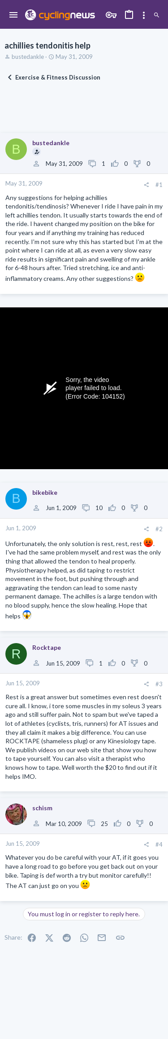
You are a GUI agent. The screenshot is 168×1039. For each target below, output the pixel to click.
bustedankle (28, 56)
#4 (159, 844)
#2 (159, 529)
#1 (159, 184)
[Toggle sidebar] (144, 15)
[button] (13, 15)
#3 (159, 684)
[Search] (157, 15)
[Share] (146, 185)
